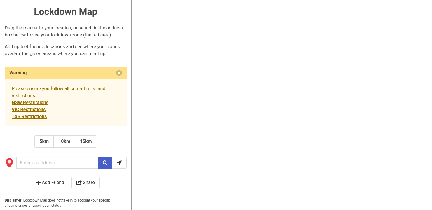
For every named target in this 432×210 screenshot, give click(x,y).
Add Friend (50, 182)
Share (85, 182)
